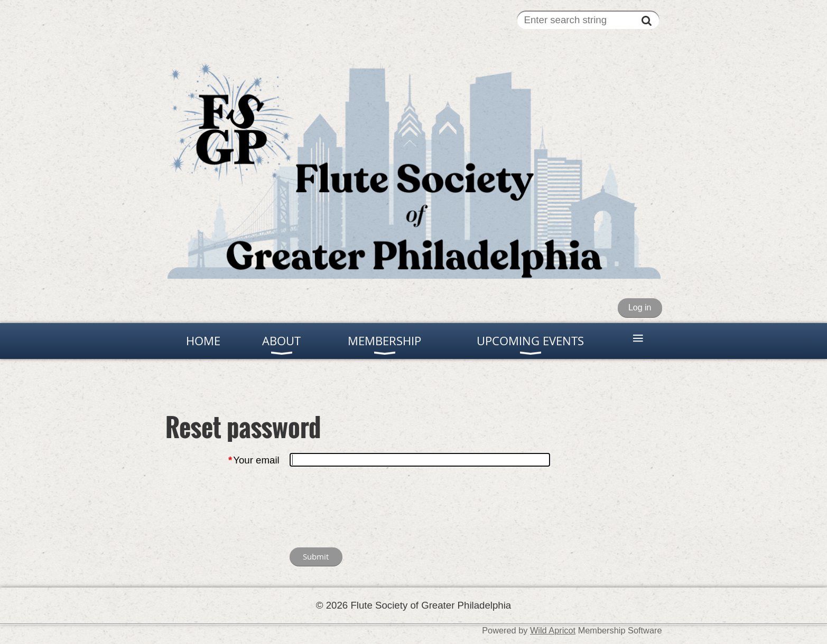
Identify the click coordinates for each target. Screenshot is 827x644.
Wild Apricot (552, 630)
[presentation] (369, 508)
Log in (640, 307)
